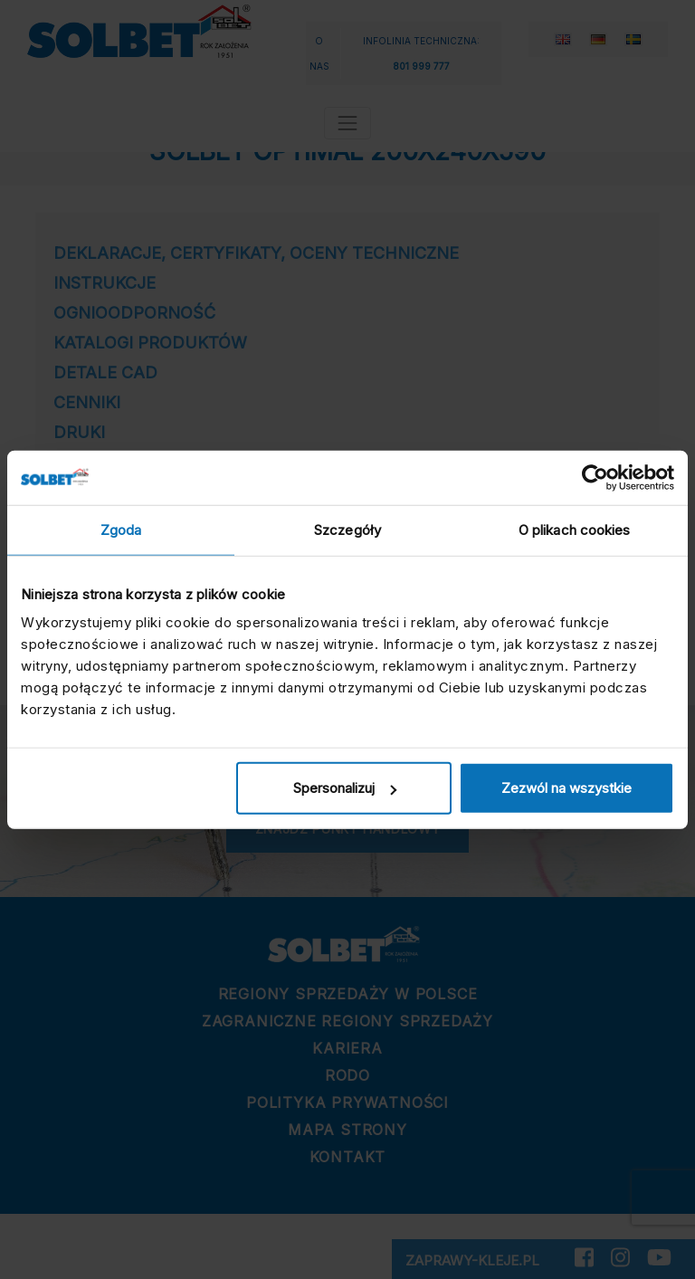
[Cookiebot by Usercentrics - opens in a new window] (595, 477)
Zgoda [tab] (121, 529)
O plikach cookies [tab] (575, 529)
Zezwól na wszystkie (566, 788)
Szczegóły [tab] (347, 529)
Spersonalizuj (344, 788)
